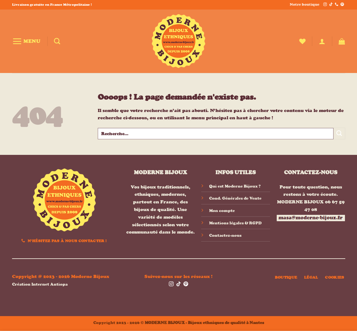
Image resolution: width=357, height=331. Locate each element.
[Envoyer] (339, 133)
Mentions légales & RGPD (235, 223)
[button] (26, 41)
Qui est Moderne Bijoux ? (235, 186)
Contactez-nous (225, 235)
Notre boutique (304, 4)
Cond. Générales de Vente (235, 198)
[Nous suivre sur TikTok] (331, 5)
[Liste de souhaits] (302, 41)
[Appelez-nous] (336, 5)
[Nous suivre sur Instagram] (325, 5)
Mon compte (222, 210)
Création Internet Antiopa (40, 284)
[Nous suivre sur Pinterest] (342, 5)
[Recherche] (57, 41)
